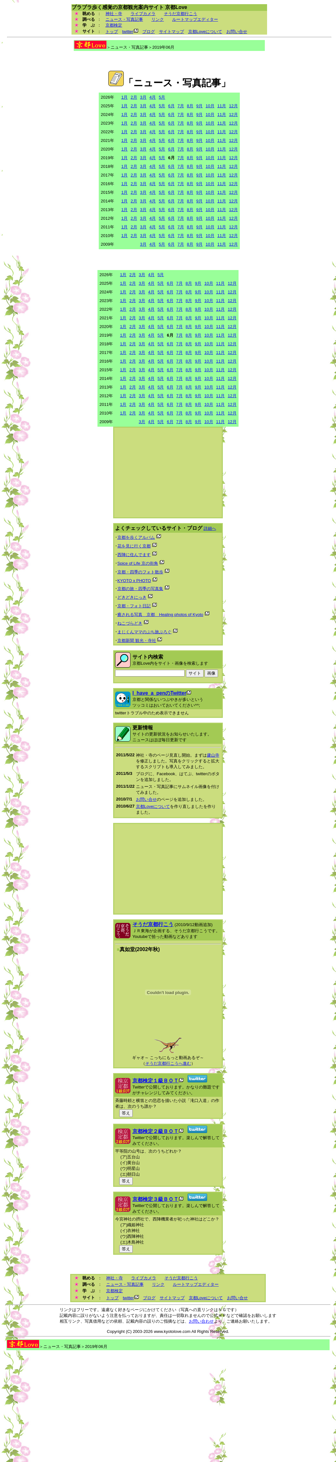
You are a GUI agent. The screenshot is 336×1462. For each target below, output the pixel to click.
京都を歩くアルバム (136, 537)
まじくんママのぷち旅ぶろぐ (144, 631)
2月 (133, 97)
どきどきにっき (132, 597)
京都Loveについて (205, 31)
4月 (152, 97)
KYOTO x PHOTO (134, 580)
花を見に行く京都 (134, 546)
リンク (157, 19)
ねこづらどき (129, 623)
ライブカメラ (142, 13)
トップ (111, 31)
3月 (143, 97)
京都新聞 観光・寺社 (136, 640)
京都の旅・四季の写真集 (140, 588)
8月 (190, 105)
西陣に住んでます (134, 554)
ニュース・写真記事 (124, 19)
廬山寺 (213, 755)
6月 (171, 105)
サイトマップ (171, 31)
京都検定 (113, 25)
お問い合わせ (201, 1321)
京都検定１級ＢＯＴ (155, 1080)
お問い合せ (236, 31)
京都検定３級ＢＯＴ (155, 1199)
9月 (199, 105)
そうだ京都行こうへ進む (168, 1063)
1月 (124, 97)
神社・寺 (113, 13)
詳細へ (210, 528)
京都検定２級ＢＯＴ (155, 1131)
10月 (210, 105)
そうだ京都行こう (180, 13)
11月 (221, 105)
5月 (162, 97)
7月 (181, 105)
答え (126, 1113)
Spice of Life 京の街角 (137, 563)
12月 (233, 105)
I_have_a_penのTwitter (159, 693)
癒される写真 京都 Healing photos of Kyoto (160, 614)
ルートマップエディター (195, 19)
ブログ (148, 31)
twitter (127, 31)
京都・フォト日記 (134, 606)
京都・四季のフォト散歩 (140, 572)
